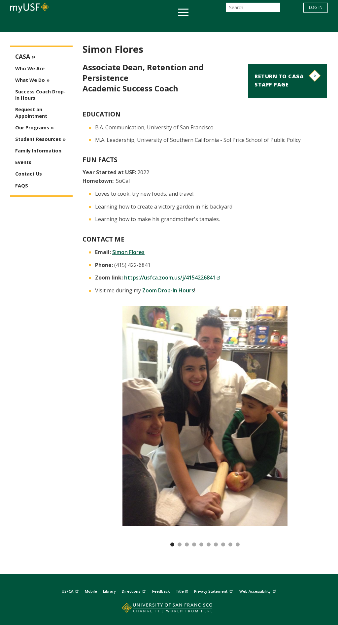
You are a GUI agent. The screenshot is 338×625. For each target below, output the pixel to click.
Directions (134, 590)
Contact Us (28, 174)
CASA (22, 56)
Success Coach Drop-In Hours (40, 94)
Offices (239, 24)
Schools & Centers (285, 24)
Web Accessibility (258, 590)
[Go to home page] (169, 609)
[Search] (253, 9)
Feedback (161, 591)
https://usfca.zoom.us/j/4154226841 (172, 277)
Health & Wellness (149, 24)
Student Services (90, 24)
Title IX (182, 591)
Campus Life (202, 24)
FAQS (21, 185)
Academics (41, 24)
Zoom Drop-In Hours (168, 290)
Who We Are (30, 68)
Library (109, 591)
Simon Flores (128, 252)
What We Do (30, 80)
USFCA (71, 590)
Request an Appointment (31, 112)
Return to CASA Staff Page (279, 80)
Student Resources (38, 139)
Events (23, 162)
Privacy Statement (214, 590)
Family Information (38, 151)
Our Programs (32, 127)
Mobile (91, 591)
